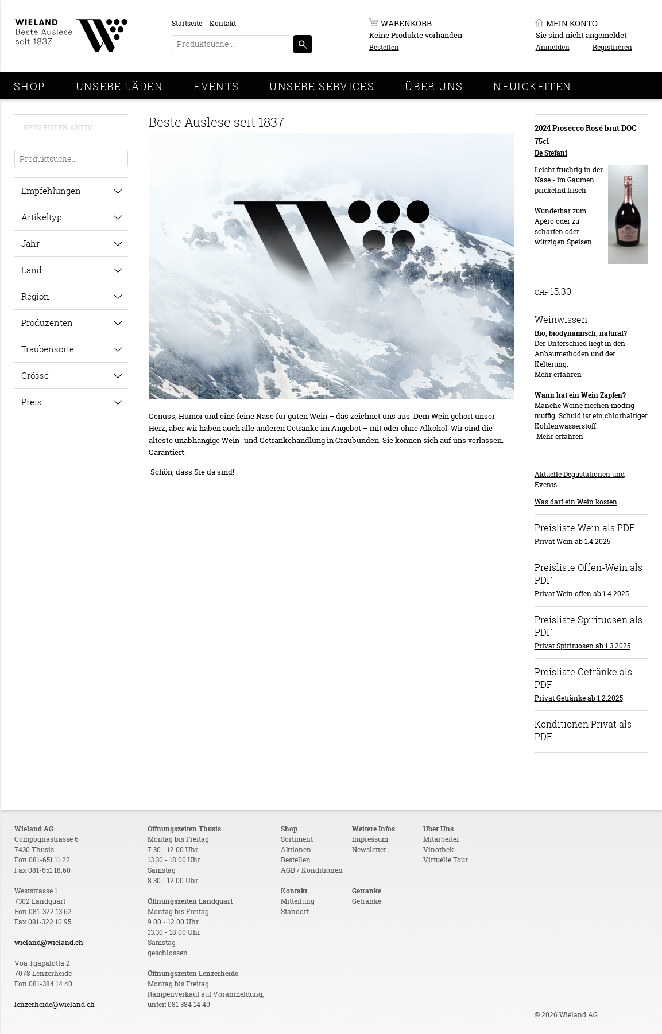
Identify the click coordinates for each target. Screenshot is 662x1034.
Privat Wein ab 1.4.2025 (572, 541)
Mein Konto (572, 23)
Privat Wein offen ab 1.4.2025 (582, 593)
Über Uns (434, 86)
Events (216, 86)
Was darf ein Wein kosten (576, 502)
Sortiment (297, 839)
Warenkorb (406, 23)
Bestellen (384, 47)
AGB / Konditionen (312, 870)
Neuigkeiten (532, 86)
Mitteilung (298, 901)
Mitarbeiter (441, 839)
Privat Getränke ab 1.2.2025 (579, 698)
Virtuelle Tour (445, 860)
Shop (29, 86)
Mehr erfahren (558, 374)
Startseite (187, 23)
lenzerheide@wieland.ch (54, 1004)
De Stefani (551, 153)
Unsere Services (321, 86)
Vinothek (438, 849)
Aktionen (296, 849)
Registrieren (612, 47)
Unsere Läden (120, 86)
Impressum (370, 839)
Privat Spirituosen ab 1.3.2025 (582, 646)
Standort (295, 911)
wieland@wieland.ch (48, 942)
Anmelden (553, 47)
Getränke (366, 901)
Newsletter (369, 849)
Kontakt (223, 23)
